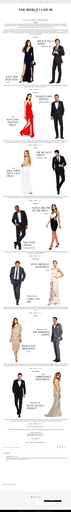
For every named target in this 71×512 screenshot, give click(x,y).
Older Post (65, 482)
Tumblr (34, 442)
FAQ (34, 1)
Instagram (27, 442)
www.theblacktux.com (35, 426)
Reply (7, 460)
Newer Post (7, 482)
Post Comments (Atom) (12, 484)
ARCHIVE (48, 1)
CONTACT (40, 1)
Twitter (31, 442)
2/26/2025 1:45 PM (14, 456)
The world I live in (35, 10)
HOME (22, 1)
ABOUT (28, 1)
